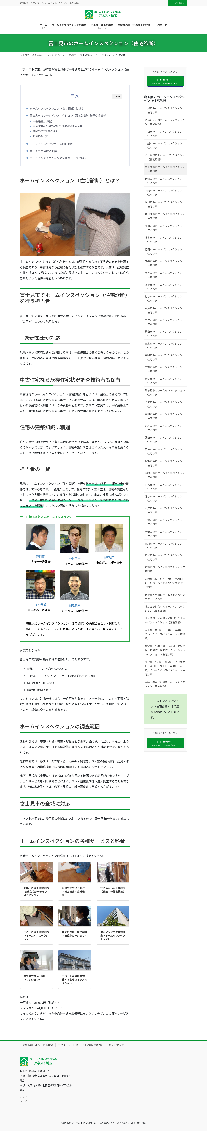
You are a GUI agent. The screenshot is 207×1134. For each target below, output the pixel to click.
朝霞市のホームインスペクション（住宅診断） (163, 181)
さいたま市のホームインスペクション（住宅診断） (165, 122)
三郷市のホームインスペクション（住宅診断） (163, 522)
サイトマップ (116, 1047)
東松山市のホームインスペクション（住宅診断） (165, 475)
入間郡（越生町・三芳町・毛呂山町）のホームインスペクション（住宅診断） (165, 583)
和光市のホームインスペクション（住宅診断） (163, 557)
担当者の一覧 (45, 136)
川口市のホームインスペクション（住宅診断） (163, 134)
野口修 (40, 558)
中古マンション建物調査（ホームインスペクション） (113, 938)
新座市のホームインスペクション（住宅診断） (163, 428)
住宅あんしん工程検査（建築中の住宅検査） (113, 892)
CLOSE (117, 96)
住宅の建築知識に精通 (50, 131)
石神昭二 (109, 560)
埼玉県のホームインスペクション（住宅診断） (164, 98)
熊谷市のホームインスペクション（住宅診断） (163, 275)
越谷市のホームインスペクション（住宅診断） (163, 298)
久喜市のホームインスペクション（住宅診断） (163, 263)
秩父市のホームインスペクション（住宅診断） (163, 381)
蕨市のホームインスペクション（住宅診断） (165, 569)
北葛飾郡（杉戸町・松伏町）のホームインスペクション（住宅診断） (165, 620)
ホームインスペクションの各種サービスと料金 (63, 159)
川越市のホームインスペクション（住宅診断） (163, 145)
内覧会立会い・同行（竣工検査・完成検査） (73, 894)
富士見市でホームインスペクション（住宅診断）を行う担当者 (73, 115)
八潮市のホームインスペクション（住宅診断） (163, 534)
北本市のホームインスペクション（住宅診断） (163, 239)
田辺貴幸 (74, 608)
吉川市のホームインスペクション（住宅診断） (163, 545)
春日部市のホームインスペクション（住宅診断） (165, 216)
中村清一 (74, 561)
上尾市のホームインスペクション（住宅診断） (163, 110)
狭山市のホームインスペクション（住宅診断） (163, 334)
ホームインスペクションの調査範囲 (56, 145)
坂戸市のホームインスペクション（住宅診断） (163, 310)
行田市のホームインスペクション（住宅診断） (163, 251)
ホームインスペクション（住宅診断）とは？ (62, 108)
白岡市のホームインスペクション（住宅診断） (163, 357)
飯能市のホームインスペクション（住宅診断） (163, 463)
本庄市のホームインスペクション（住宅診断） (163, 510)
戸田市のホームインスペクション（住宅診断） (163, 416)
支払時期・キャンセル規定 (38, 1047)
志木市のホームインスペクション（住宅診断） (163, 345)
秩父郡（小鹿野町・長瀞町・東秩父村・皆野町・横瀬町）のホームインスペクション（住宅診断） (165, 650)
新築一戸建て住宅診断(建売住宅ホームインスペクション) (36, 894)
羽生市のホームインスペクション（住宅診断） (163, 451)
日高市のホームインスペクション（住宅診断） (163, 487)
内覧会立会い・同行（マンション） (35, 980)
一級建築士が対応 (48, 121)
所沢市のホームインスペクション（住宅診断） (163, 404)
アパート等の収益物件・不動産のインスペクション (74, 982)
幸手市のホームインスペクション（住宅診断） (163, 322)
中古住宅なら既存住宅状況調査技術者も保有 (63, 126)
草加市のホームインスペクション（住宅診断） (163, 369)
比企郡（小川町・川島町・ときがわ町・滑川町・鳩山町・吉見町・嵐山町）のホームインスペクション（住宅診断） (165, 668)
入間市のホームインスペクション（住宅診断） (163, 192)
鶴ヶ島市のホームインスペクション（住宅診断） (165, 392)
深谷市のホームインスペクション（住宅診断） (163, 498)
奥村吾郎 (40, 607)
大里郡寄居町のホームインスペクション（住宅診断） (165, 597)
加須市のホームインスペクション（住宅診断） (163, 228)
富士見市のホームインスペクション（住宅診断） (165, 169)
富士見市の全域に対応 (48, 152)
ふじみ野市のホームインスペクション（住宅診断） (165, 157)
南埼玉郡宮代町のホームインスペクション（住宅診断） (165, 684)
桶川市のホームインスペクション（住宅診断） (163, 204)
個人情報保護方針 (93, 1047)
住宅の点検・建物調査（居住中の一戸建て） (74, 936)
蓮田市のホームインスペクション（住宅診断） (163, 439)
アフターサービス (68, 1047)
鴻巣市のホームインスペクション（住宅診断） (163, 287)
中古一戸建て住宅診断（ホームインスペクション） (36, 938)
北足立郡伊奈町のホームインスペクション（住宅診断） (165, 608)
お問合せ (177, 3)
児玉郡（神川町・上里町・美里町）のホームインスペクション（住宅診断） (165, 634)
